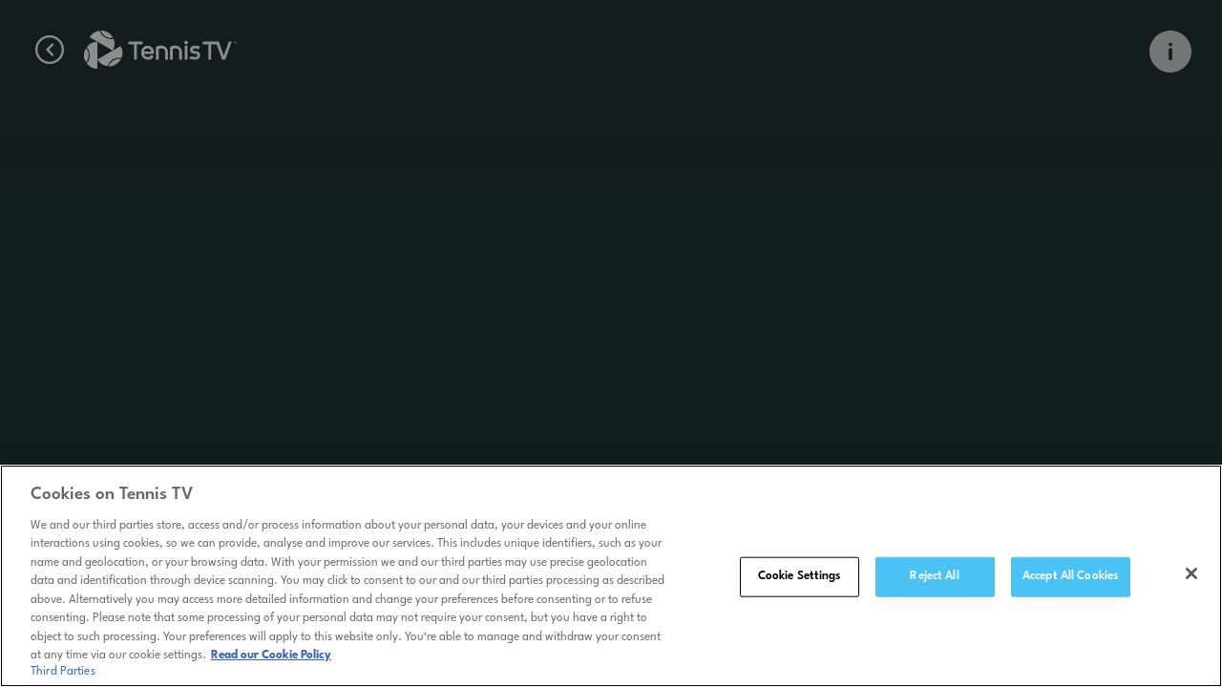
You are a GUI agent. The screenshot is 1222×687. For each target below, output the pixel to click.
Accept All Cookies (1070, 580)
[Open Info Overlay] (1170, 52)
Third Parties (63, 675)
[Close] (1191, 577)
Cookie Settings (799, 580)
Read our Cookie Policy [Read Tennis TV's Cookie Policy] (271, 659)
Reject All (934, 580)
